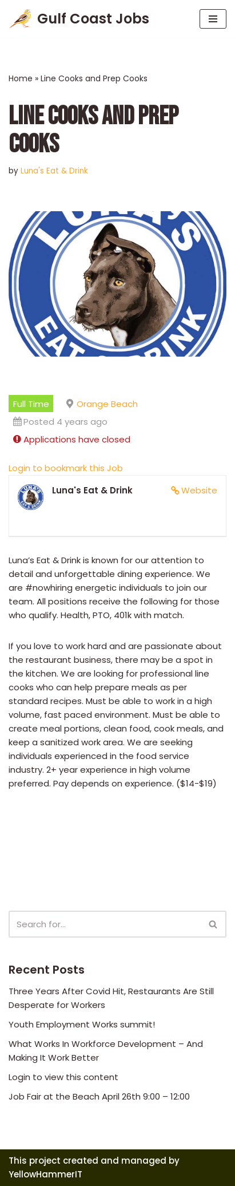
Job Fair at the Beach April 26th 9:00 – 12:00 (99, 1096)
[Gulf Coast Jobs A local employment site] (79, 19)
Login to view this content (63, 1077)
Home (21, 78)
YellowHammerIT (45, 1174)
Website (199, 490)
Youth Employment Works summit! (82, 1024)
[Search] (105, 924)
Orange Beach (107, 404)
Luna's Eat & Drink (54, 170)
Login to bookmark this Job (66, 468)
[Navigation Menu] (213, 19)
